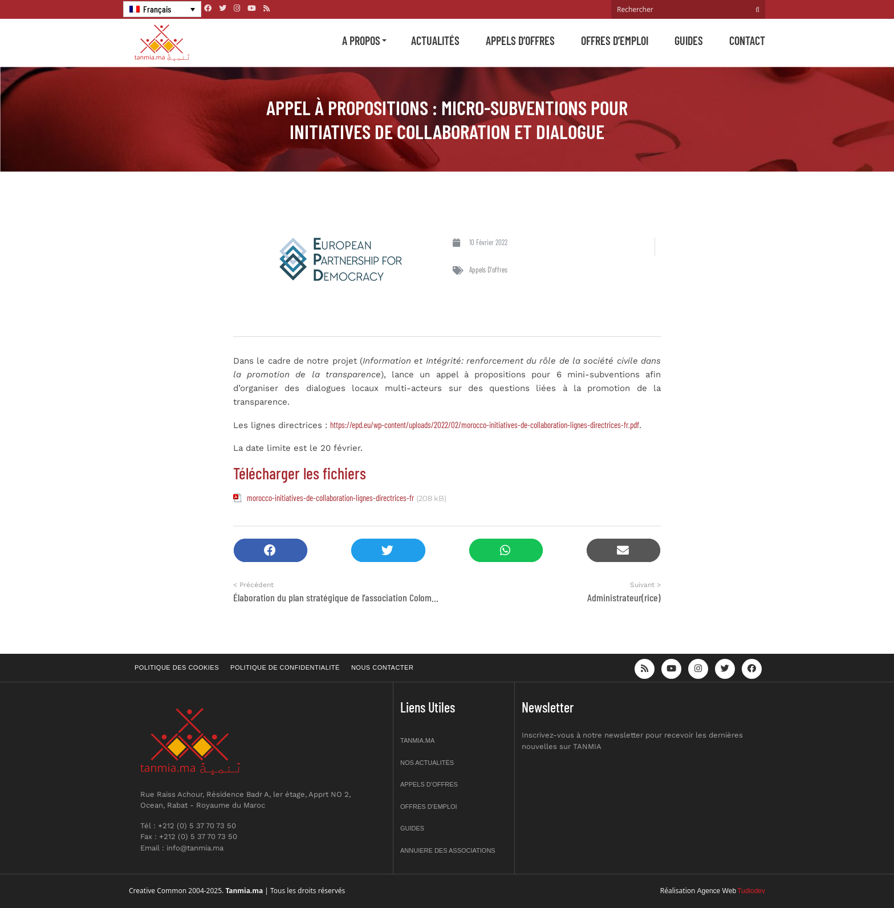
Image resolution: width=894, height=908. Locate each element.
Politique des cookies (177, 667)
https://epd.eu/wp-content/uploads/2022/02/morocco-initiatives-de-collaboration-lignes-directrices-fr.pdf (484, 425)
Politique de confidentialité (285, 667)
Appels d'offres (488, 269)
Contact (747, 40)
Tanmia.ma (417, 740)
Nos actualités (427, 762)
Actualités (435, 40)
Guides (688, 40)
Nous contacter (382, 667)
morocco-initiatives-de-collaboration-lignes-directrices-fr (330, 497)
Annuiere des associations (447, 850)
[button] (270, 550)
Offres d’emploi (614, 40)
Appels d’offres (520, 40)
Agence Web (717, 891)
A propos (361, 40)
